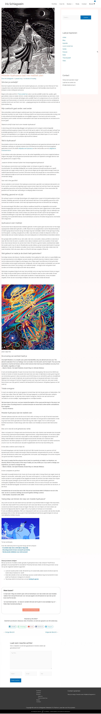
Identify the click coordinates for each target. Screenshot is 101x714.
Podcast (65, 52)
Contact (84, 4)
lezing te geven (34, 579)
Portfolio (54, 4)
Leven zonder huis (68, 46)
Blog (64, 40)
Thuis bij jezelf (67, 57)
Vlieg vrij (40, 696)
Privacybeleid (71, 708)
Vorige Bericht (9, 632)
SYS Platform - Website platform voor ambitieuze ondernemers (57, 711)
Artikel (64, 37)
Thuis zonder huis (23, 94)
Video (64, 60)
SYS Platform (55, 708)
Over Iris (61, 4)
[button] (12, 626)
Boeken (69, 4)
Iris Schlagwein (14, 3)
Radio (64, 55)
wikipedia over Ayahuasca (25, 148)
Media (77, 4)
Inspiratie (65, 43)
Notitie (65, 49)
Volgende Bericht (51, 632)
